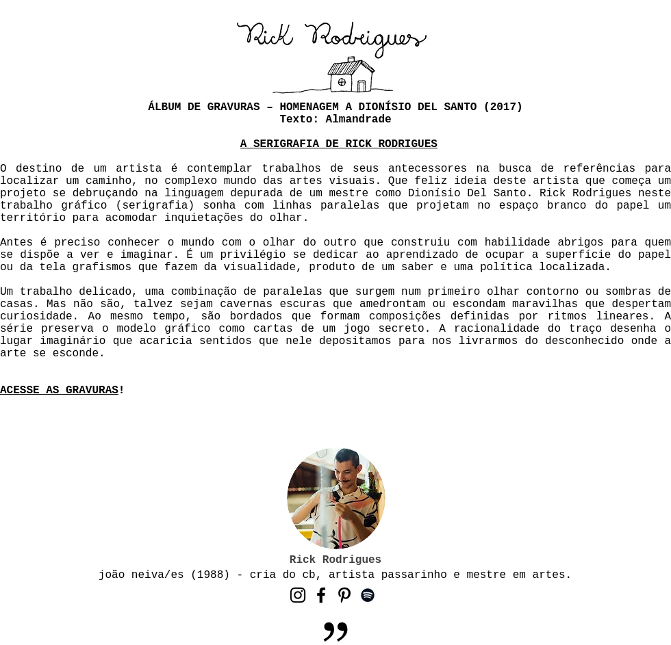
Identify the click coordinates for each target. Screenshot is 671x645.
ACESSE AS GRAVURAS (59, 390)
